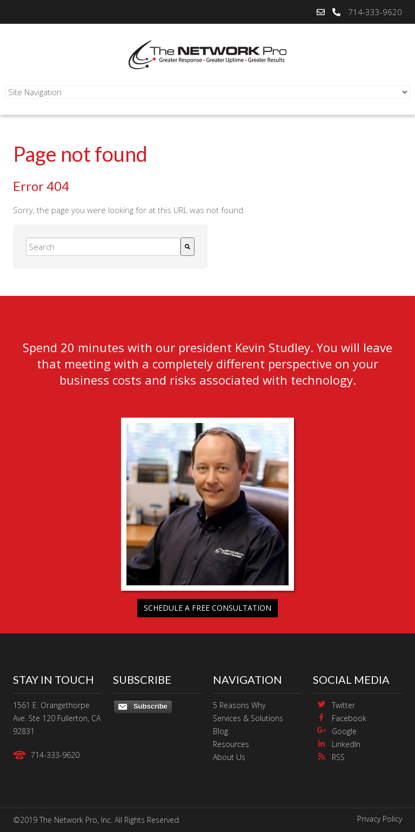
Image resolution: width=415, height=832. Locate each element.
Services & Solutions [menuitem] (248, 718)
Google (344, 731)
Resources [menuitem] (231, 744)
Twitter (343, 705)
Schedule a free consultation (207, 608)
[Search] (187, 246)
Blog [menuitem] (220, 731)
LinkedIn (346, 744)
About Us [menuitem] (229, 757)
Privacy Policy (379, 819)
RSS (338, 757)
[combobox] (103, 246)
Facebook (349, 718)
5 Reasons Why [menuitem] (239, 705)
